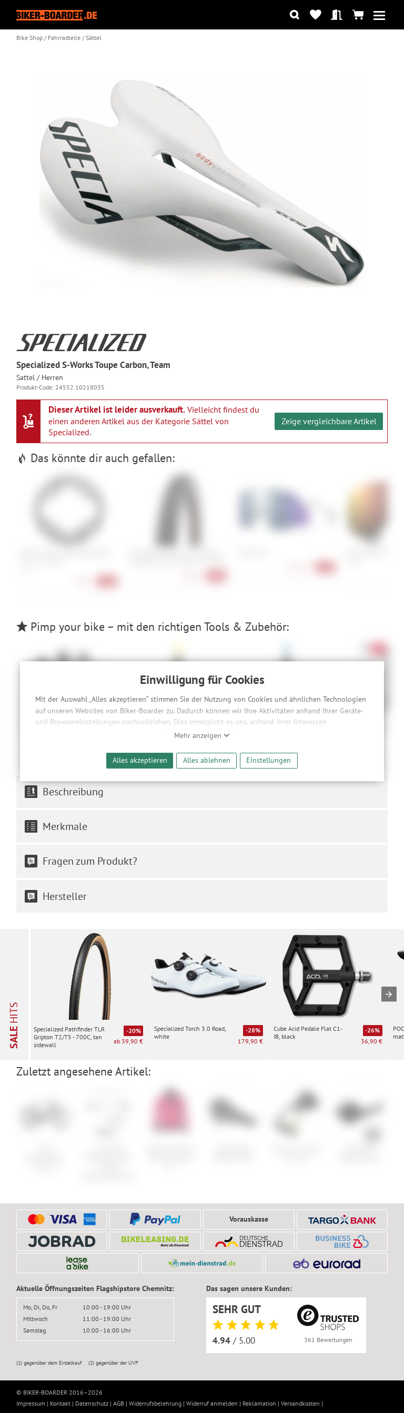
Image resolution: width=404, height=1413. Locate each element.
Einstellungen (268, 760)
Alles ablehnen (206, 760)
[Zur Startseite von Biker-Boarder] (56, 15)
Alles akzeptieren (140, 760)
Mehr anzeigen (202, 735)
